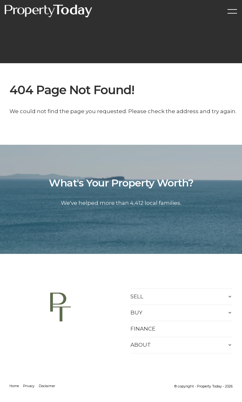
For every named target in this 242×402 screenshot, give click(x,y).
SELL (136, 296)
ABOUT (140, 345)
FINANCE (142, 329)
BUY (136, 312)
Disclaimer (47, 386)
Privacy (29, 386)
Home (14, 386)
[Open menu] (232, 11)
